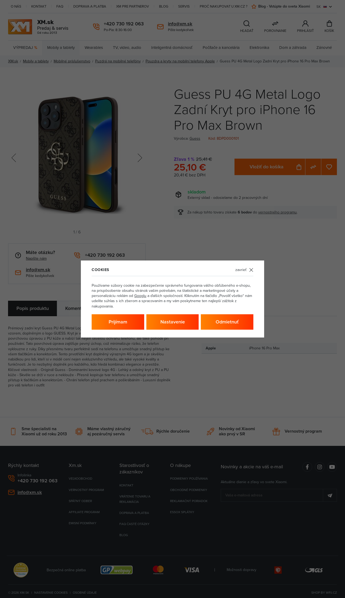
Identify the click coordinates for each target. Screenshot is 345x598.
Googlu (140, 295)
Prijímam (118, 321)
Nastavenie (172, 321)
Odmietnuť (227, 321)
